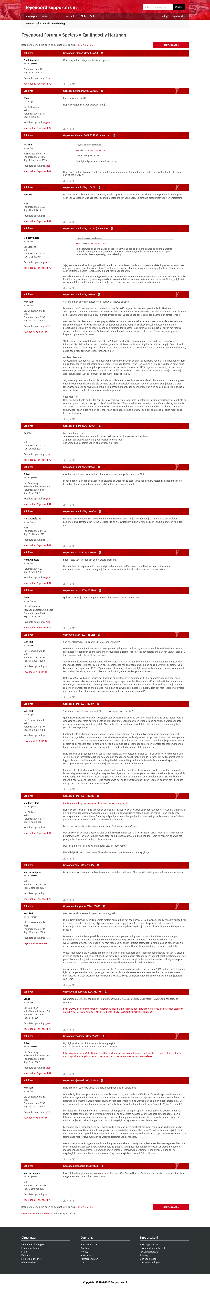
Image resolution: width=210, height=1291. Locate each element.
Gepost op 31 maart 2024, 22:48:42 (80, 91)
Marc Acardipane (32, 518)
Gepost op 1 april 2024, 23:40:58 (79, 511)
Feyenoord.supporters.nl (152, 1248)
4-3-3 (48, 215)
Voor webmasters (90, 1244)
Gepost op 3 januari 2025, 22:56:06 (80, 1166)
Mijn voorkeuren (148, 1259)
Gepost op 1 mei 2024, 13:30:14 (78, 704)
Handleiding (58, 23)
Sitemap (144, 1255)
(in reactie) (104, 135)
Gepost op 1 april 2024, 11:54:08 (79, 187)
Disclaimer (86, 1248)
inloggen (166, 16)
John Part (28, 301)
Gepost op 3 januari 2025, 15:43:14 (80, 1080)
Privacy (84, 1251)
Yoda (26, 98)
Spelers (70, 35)
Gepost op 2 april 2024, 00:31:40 (79, 590)
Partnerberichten (89, 1259)
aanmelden (179, 16)
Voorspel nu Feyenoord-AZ (37, 83)
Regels (46, 23)
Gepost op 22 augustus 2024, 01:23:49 (82, 991)
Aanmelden (27, 1244)
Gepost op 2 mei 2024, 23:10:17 (78, 865)
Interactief (71, 16)
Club (83, 16)
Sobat (27, 474)
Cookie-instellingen (150, 1262)
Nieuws (45, 16)
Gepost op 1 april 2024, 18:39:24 (79, 426)
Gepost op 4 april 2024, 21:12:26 (79, 634)
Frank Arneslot (31, 60)
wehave (28, 433)
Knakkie (28, 144)
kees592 (28, 194)
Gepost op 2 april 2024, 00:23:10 (79, 552)
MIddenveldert (31, 238)
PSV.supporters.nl (149, 1251)
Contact (85, 1262)
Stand (24, 1251)
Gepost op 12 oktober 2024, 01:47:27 (81, 1036)
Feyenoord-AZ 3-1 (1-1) (35, 331)
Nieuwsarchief (28, 1262)
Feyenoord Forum (39, 35)
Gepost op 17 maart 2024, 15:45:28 (80, 53)
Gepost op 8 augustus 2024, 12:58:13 (81, 906)
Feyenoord (34, 64)
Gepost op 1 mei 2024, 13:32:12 (78, 796)
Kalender (26, 1255)
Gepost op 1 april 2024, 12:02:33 (79, 228)
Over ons (87, 1238)
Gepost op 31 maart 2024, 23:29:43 (80, 135)
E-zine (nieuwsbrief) (31, 1259)
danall (27, 597)
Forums (57, 16)
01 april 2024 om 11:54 (98, 244)
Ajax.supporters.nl (149, 1244)
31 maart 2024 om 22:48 (96, 150)
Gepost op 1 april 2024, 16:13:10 (79, 294)
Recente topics (33, 23)
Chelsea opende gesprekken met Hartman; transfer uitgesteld (95, 803)
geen (48, 78)
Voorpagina (31, 16)
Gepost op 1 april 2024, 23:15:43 (79, 467)
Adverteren (86, 1255)
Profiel (93, 16)
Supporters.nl (149, 1238)
